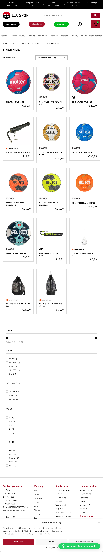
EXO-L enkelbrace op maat (62, 492)
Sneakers (37, 506)
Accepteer (18, 541)
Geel (11, 454)
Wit (10, 465)
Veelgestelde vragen (85, 499)
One (11, 395)
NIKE (11, 366)
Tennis (36, 494)
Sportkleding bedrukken (60, 499)
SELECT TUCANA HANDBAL (83, 153)
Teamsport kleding (63, 516)
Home (5, 44)
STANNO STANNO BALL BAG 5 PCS (18, 305)
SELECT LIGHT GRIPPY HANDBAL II (15, 204)
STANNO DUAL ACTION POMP (18, 153)
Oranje (12, 458)
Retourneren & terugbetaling (86, 492)
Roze (11, 462)
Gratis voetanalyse (63, 512)
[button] (99, 522)
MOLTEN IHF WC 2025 (15, 102)
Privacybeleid (51, 547)
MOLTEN (12, 362)
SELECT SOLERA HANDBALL (83, 203)
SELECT (12, 370)
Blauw (12, 450)
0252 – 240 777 (10, 500)
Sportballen (42, 44)
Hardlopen (38, 498)
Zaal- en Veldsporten (21, 44)
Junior (12, 391)
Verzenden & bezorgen (85, 507)
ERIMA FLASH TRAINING (82, 102)
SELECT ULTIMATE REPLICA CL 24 (50, 153)
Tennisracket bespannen (60, 507)
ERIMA (12, 359)
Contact (83, 512)
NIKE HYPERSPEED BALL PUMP (49, 254)
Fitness (37, 510)
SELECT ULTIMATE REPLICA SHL (50, 103)
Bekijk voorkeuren (84, 541)
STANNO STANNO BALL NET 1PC (83, 254)
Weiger (51, 541)
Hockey (37, 514)
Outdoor (37, 502)
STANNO (12, 374)
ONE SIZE (13, 421)
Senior (12, 399)
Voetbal (37, 490)
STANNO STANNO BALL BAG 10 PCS (50, 305)
